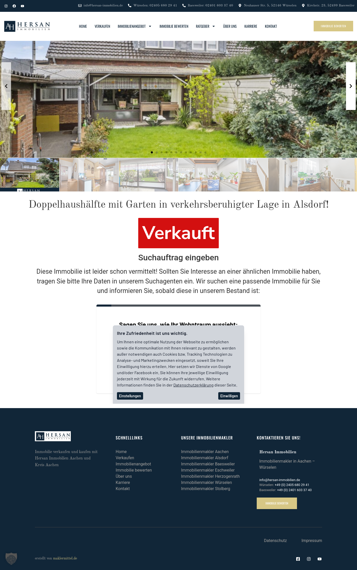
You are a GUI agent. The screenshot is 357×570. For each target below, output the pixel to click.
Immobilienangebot (135, 26)
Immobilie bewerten (174, 26)
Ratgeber (205, 26)
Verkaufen (102, 26)
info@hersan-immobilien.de (279, 480)
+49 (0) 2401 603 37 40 (294, 490)
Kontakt (271, 26)
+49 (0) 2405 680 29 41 (292, 485)
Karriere (250, 26)
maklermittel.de (65, 558)
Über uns (230, 26)
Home (83, 26)
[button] (152, 152)
